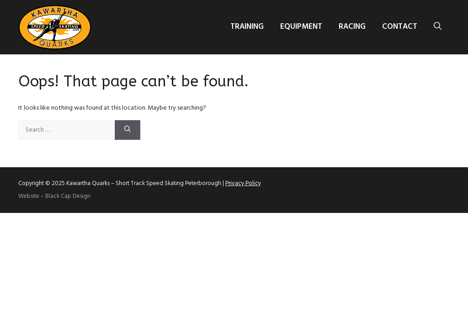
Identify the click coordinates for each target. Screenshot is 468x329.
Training (247, 27)
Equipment (301, 27)
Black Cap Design (67, 196)
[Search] (127, 130)
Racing (352, 27)
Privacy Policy (243, 183)
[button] (437, 27)
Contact (399, 27)
